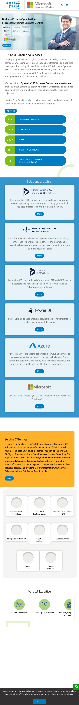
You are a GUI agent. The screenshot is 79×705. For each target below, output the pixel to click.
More (39, 214)
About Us (11, 111)
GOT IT (40, 701)
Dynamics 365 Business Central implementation (46, 83)
